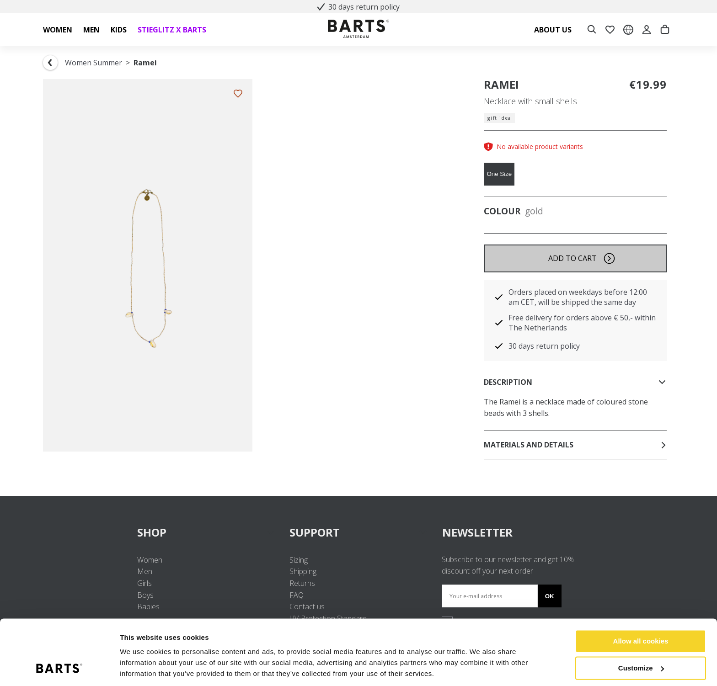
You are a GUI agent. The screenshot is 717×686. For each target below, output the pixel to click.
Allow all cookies (641, 610)
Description (575, 382)
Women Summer (93, 63)
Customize (641, 637)
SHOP (206, 532)
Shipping (302, 571)
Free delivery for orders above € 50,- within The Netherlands (582, 323)
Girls (144, 583)
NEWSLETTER (477, 532)
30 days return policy (358, 7)
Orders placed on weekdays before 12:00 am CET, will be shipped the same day (577, 297)
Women (149, 560)
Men (144, 571)
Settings (133, 668)
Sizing (298, 560)
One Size (499, 173)
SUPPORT (358, 532)
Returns (302, 583)
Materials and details (575, 445)
